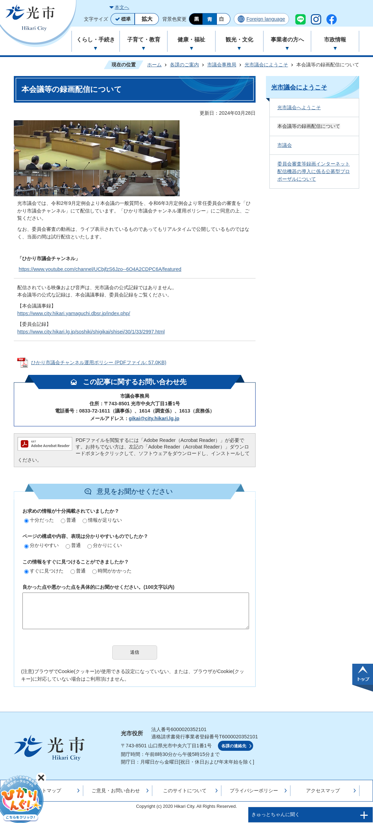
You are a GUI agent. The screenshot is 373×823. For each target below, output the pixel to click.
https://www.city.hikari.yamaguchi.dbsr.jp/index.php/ (73, 313)
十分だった (39, 520)
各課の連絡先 (233, 746)
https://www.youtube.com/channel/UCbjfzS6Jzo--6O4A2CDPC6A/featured (100, 269)
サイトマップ (46, 790)
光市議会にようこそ (266, 64)
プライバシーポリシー (254, 790)
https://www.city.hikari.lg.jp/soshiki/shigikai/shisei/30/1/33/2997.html (91, 331)
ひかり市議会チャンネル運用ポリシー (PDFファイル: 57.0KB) (98, 362)
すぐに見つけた (44, 571)
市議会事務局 (221, 64)
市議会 (284, 145)
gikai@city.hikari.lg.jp (154, 418)
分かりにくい (104, 545)
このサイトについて (185, 790)
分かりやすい (41, 545)
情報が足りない (102, 520)
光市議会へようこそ (299, 107)
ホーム (154, 64)
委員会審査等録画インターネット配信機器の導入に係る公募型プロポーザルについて (313, 171)
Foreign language (265, 19)
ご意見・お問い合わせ (116, 790)
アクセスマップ (323, 790)
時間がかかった (112, 571)
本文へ (122, 7)
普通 (68, 520)
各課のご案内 (184, 64)
